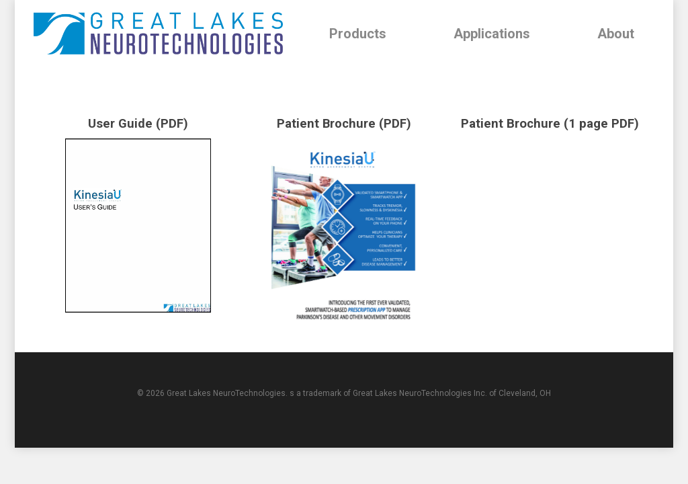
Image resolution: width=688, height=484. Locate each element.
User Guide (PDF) (138, 123)
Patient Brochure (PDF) (343, 123)
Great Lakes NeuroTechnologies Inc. (420, 393)
